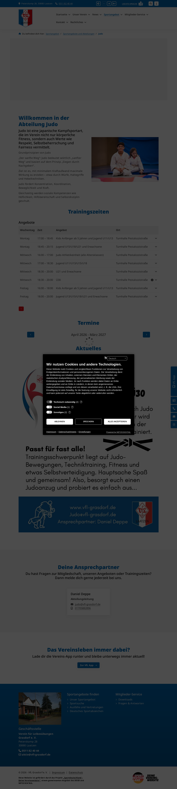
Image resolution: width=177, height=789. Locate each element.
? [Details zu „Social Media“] (72, 407)
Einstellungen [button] (85, 432)
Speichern (88, 421)
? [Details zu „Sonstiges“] (69, 412)
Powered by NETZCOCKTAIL (118, 432)
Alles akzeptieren (117, 421)
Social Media (60, 407)
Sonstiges (59, 412)
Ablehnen (59, 421)
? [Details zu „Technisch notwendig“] (81, 402)
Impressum (51, 432)
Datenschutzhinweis (67, 432)
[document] (88, 380)
